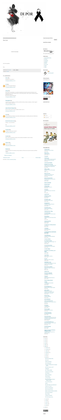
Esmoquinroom (47, 203)
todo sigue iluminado (47, 312)
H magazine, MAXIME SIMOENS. (49, 236)
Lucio (6, 114)
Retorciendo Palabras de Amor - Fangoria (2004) (50, 380)
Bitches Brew (46, 152)
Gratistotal (7, 129)
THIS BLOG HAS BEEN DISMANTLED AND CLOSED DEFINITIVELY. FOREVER (49, 292)
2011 (45, 341)
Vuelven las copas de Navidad (48, 150)
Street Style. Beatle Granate (48, 200)
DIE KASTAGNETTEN (48, 178)
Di (49, 71)
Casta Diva (46, 156)
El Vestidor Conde (47, 199)
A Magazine (47, 368)
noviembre (47, 349)
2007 (45, 407)
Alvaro (6, 77)
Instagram (45, 61)
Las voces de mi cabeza (48, 245)
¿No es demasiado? (48, 363)
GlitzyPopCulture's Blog (48, 211)
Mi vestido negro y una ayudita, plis (50, 384)
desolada (7, 71)
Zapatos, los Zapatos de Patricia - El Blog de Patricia (50, 330)
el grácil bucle (46, 194)
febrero (46, 403)
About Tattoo (46, 252)
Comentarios (46, 117)
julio (46, 355)
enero (46, 405)
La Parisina (46, 228)
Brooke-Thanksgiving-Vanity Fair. (49, 277)
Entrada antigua (38, 157)
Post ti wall (46, 64)
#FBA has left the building (48, 208)
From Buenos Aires (47, 207)
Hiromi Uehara (46, 222)
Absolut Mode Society (47, 57)
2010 (45, 343)
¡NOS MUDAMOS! (47, 229)
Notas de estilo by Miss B (48, 280)
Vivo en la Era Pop (47, 316)
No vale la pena (46, 196)
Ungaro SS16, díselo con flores (49, 259)
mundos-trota (46, 271)
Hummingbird (7, 100)
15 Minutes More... (47, 306)
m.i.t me (45, 258)
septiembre (47, 352)
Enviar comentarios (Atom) (11, 159)
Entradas (45, 115)
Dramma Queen (47, 184)
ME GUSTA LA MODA (48, 266)
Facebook (45, 59)
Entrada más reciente (6, 157)
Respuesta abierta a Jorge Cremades (49, 287)
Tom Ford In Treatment (48, 392)
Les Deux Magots (47, 248)
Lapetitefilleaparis (47, 235)
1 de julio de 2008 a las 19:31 (10, 153)
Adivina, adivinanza (48, 361)
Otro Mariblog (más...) (48, 286)
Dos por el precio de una (49, 389)
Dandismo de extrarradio (48, 164)
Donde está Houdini (47, 182)
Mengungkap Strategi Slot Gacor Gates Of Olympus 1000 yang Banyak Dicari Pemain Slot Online (50, 318)
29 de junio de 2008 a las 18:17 (10, 126)
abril (46, 400)
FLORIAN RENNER (47, 296)
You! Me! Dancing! (47, 326)
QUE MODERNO (47, 299)
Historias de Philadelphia (49, 387)
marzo (46, 402)
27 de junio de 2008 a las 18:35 (10, 87)
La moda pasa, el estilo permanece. (50, 224)
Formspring (46, 60)
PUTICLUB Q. (46, 295)
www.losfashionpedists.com (48, 321)
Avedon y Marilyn (47, 153)
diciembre (47, 347)
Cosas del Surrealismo (48, 381)
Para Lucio (47, 360)
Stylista (46, 383)
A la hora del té (46, 149)
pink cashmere (46, 290)
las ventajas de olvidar (48, 240)
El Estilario (46, 189)
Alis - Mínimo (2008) (48, 370)
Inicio (23, 157)
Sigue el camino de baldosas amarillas (51, 390)
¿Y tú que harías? (48, 377)
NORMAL (46, 276)
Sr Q (6, 84)
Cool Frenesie (46, 158)
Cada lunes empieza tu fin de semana (49, 213)
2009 (45, 344)
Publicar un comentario (8, 155)
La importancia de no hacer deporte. (49, 246)
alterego (6, 90)
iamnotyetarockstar (47, 221)
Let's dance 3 (46, 225)
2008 (45, 346)
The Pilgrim (46, 305)
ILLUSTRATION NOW (48, 313)
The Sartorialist (47, 309)
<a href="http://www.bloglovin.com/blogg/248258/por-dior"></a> (48, 45)
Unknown (7, 142)
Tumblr (45, 65)
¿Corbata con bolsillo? (48, 395)
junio (46, 357)
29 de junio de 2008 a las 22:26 (10, 132)
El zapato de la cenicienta (49, 371)
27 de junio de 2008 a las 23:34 (10, 104)
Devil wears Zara (47, 173)
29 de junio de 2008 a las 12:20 (10, 117)
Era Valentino (47, 373)
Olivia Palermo (47, 376)
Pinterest (45, 63)
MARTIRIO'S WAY (47, 262)
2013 (45, 338)
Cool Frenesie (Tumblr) (48, 162)
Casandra (7, 136)
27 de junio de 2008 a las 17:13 (10, 80)
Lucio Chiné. (46, 255)
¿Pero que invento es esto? (49, 367)
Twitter (45, 67)
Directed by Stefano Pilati (49, 358)
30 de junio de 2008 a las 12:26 (10, 145)
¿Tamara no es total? (48, 386)
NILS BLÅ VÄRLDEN (48, 273)
